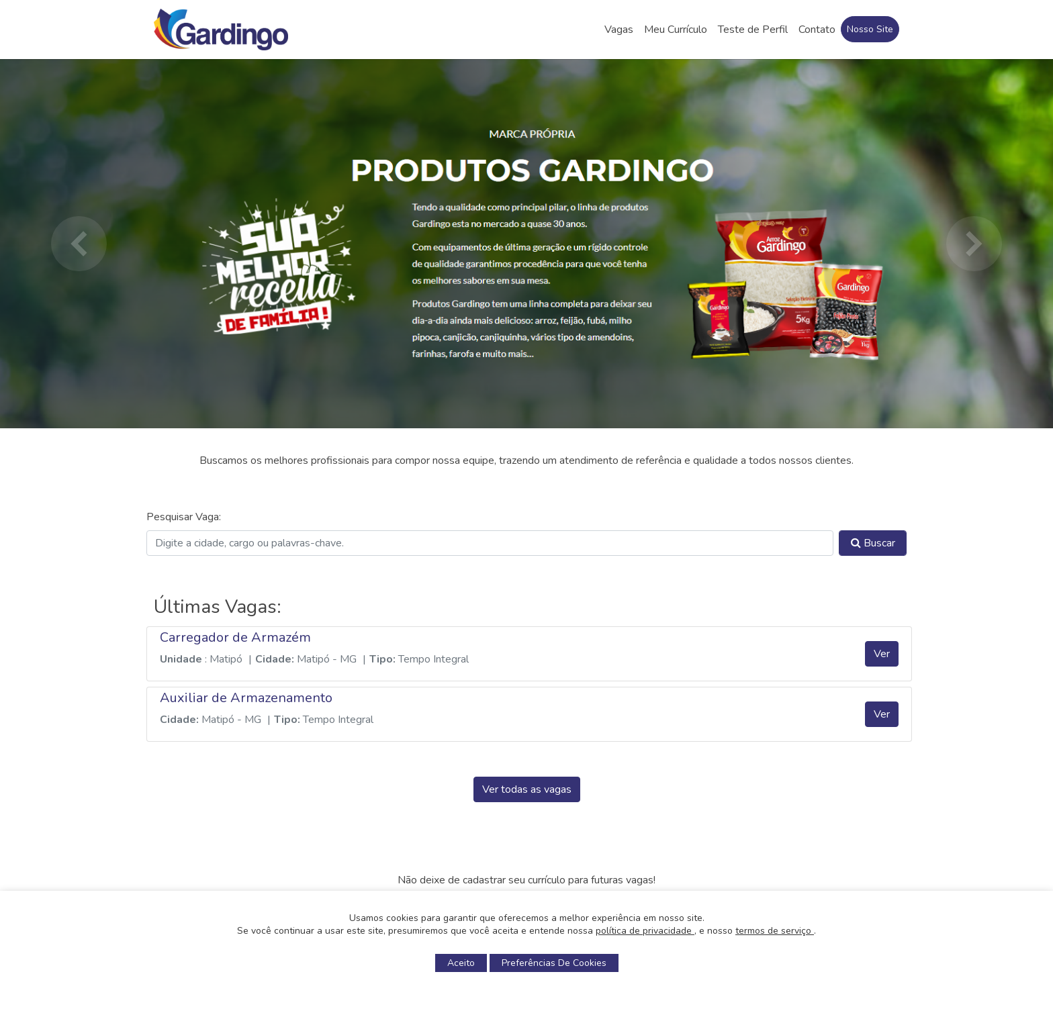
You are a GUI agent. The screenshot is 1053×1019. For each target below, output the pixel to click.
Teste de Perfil (753, 29)
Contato (816, 29)
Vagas (618, 29)
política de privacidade (645, 930)
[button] (78, 243)
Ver (882, 653)
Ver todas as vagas (526, 789)
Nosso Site (870, 29)
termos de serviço (774, 930)
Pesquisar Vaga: (183, 517)
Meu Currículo (675, 29)
